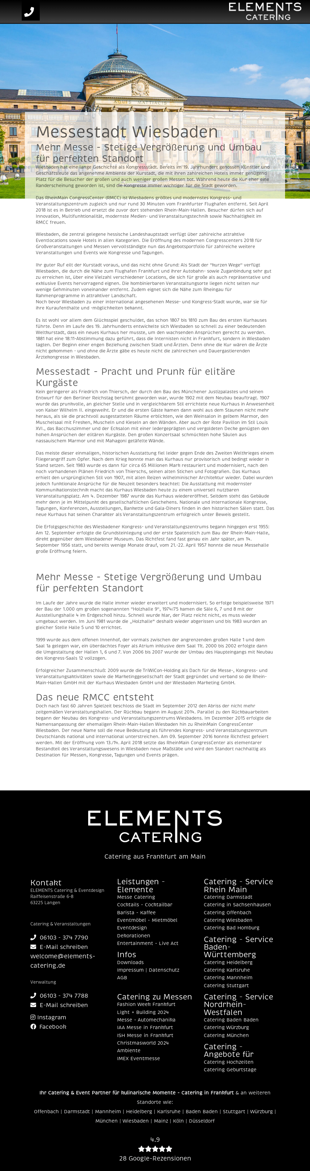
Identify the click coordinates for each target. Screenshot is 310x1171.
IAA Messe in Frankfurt (145, 1027)
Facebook (48, 1027)
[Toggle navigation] (12, 12)
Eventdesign (132, 928)
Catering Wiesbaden (228, 920)
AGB (122, 978)
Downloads (130, 962)
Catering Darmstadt (228, 897)
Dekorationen (133, 936)
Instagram (48, 1018)
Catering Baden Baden (231, 1020)
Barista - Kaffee (136, 913)
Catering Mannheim (228, 978)
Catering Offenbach (227, 913)
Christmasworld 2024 (143, 1043)
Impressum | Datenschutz (148, 970)
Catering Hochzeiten (229, 1062)
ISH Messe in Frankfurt (145, 1035)
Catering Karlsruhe (227, 970)
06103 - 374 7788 (59, 996)
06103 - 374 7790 (59, 938)
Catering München (226, 1035)
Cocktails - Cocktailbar (144, 905)
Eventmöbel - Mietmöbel (147, 920)
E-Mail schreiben (59, 947)
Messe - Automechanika (146, 1020)
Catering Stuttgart (226, 986)
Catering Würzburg (226, 1027)
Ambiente (129, 1051)
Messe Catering (136, 897)
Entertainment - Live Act (147, 943)
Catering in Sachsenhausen (237, 905)
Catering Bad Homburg (231, 928)
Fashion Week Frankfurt (146, 1004)
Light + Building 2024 (143, 1012)
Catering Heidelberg (228, 962)
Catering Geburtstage (230, 1070)
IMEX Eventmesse (138, 1058)
